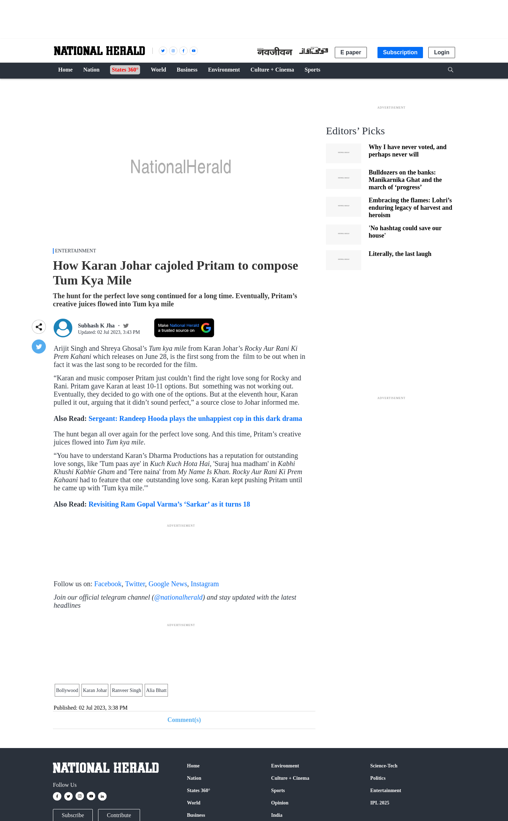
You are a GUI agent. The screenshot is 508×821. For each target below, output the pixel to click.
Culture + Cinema (290, 778)
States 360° (198, 790)
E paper (350, 52)
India (277, 815)
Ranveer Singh (126, 690)
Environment (285, 765)
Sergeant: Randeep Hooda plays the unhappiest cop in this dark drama (195, 418)
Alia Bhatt (156, 690)
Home (193, 765)
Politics (378, 778)
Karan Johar (95, 690)
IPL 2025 (379, 802)
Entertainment (75, 250)
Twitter (135, 584)
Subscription (400, 52)
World (193, 802)
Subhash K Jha (96, 326)
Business (196, 815)
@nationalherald (178, 597)
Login (441, 52)
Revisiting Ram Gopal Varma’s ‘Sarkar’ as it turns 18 (169, 504)
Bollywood (67, 690)
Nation (194, 778)
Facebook (108, 584)
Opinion (280, 802)
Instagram (205, 584)
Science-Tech (383, 765)
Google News (168, 584)
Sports (278, 790)
